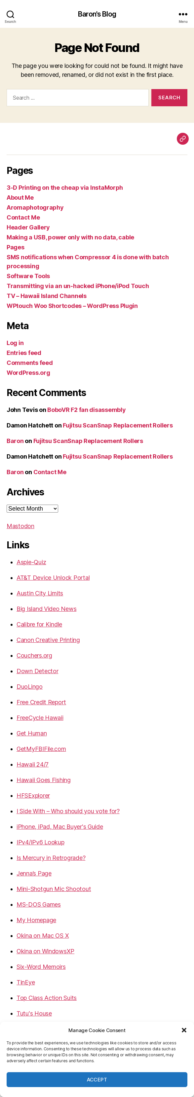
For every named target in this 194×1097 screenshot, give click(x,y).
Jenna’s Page (34, 873)
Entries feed (24, 352)
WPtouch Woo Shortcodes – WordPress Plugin (72, 305)
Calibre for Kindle (39, 624)
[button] (184, 1030)
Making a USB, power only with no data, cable (70, 237)
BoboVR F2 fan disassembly (86, 409)
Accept (97, 1079)
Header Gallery (28, 227)
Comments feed (30, 362)
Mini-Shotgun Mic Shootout (54, 888)
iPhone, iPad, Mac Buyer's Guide (60, 826)
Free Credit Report (41, 702)
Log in (15, 342)
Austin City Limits (40, 593)
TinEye (26, 982)
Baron (15, 440)
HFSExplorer (33, 795)
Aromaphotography (35, 207)
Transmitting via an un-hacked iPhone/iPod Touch (78, 285)
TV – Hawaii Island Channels (47, 295)
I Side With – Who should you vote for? (68, 811)
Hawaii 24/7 (33, 764)
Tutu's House (34, 1013)
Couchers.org (34, 655)
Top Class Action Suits (47, 997)
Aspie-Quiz (31, 562)
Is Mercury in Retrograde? (51, 857)
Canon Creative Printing (48, 639)
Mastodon (20, 526)
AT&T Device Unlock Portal (53, 577)
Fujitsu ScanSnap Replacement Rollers (118, 425)
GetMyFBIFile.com (41, 748)
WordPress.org (28, 372)
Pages (15, 247)
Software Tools (28, 276)
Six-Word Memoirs (41, 966)
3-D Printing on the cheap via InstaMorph (65, 187)
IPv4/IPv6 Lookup (40, 842)
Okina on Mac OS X (43, 935)
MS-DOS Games (39, 904)
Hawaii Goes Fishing (44, 779)
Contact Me (23, 217)
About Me (20, 197)
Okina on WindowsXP (45, 951)
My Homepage (36, 920)
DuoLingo (30, 686)
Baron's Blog (97, 14)
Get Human (32, 733)
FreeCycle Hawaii (40, 717)
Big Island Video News (46, 608)
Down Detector (37, 671)
